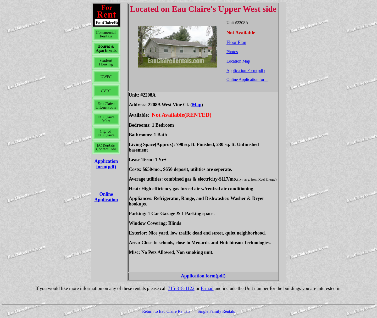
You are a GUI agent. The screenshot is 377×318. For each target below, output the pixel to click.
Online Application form (247, 79)
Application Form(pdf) (245, 70)
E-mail (207, 288)
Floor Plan (236, 42)
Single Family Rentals (216, 311)
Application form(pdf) (106, 164)
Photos (232, 51)
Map (196, 104)
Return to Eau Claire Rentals (166, 311)
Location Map (238, 61)
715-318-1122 (181, 288)
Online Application (106, 197)
